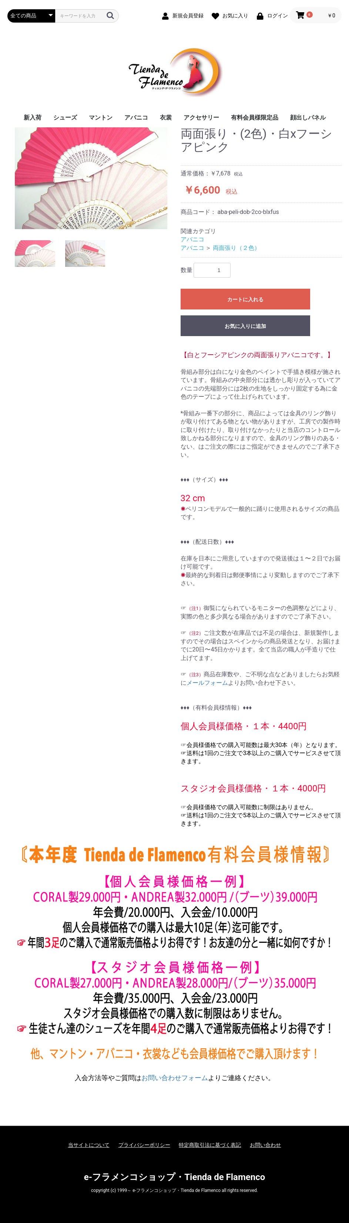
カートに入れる (245, 299)
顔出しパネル (308, 117)
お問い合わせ (265, 1145)
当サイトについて (89, 1145)
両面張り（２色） (236, 247)
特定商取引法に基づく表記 (210, 1145)
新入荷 (32, 117)
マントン (101, 117)
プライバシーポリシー (144, 1145)
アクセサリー (201, 117)
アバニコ (136, 117)
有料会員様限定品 (254, 117)
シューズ (65, 117)
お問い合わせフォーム (174, 1078)
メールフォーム (207, 682)
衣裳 (166, 117)
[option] (91, 178)
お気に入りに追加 (245, 326)
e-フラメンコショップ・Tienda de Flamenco (174, 1177)
